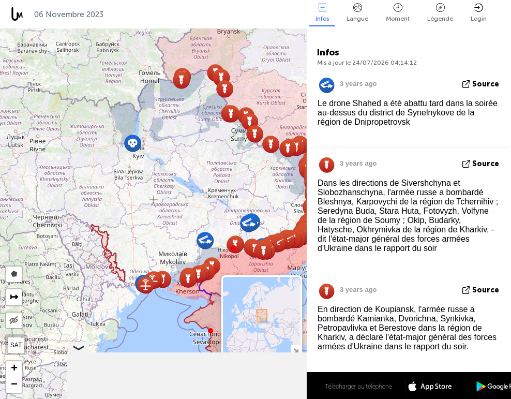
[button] (233, 247)
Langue (357, 12)
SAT (16, 345)
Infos (322, 12)
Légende (440, 12)
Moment (398, 12)
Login (479, 12)
